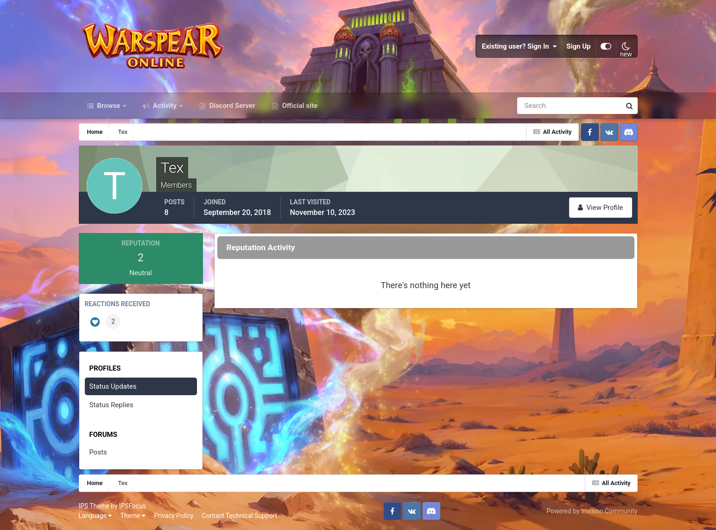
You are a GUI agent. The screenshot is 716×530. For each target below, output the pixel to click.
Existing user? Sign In (519, 46)
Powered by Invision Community (591, 511)
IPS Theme (94, 506)
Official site (298, 105)
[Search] (537, 105)
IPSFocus (132, 506)
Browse (108, 105)
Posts (98, 452)
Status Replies (111, 405)
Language (95, 515)
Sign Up (578, 46)
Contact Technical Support (239, 515)
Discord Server (231, 105)
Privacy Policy (173, 515)
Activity (164, 105)
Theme (133, 515)
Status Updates (113, 386)
